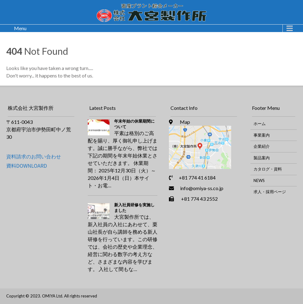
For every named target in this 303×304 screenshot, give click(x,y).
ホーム (260, 123)
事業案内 (262, 135)
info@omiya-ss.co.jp (201, 188)
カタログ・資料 (268, 168)
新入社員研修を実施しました (134, 207)
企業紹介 (262, 146)
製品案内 (262, 157)
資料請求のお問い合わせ (33, 156)
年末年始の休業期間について (134, 124)
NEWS (259, 180)
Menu (20, 28)
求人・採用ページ (270, 191)
